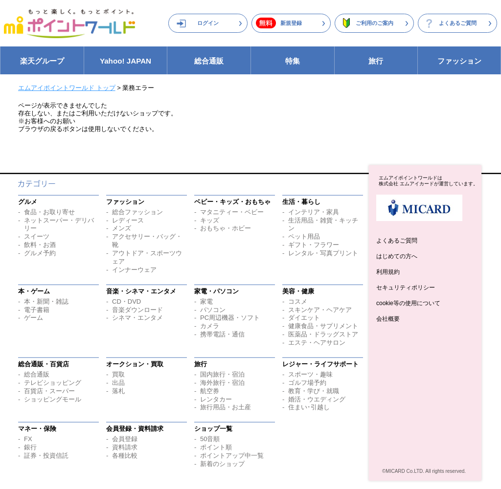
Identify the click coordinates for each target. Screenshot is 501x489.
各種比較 (124, 455)
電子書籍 (36, 309)
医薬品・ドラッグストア (323, 334)
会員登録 (124, 439)
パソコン (213, 309)
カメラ (209, 326)
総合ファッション (137, 212)
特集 (292, 61)
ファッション (459, 61)
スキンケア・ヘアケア (320, 309)
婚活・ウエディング (316, 399)
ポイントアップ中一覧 (232, 455)
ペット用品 (304, 236)
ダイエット (304, 317)
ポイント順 (216, 447)
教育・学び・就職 (313, 391)
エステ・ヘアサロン (316, 342)
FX (28, 439)
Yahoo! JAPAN (125, 61)
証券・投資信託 (46, 455)
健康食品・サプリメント (323, 326)
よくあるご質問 (458, 23)
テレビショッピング (52, 382)
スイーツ (36, 236)
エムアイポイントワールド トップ (66, 87)
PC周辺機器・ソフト (230, 317)
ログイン (208, 23)
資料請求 (124, 447)
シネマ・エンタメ (137, 317)
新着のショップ (222, 463)
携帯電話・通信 (222, 334)
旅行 (375, 61)
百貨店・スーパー (49, 391)
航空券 (209, 391)
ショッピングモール (52, 399)
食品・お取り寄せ (49, 212)
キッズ (209, 220)
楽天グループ (42, 61)
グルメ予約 (40, 253)
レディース (128, 220)
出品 (118, 382)
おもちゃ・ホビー (225, 228)
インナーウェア (134, 269)
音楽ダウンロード (137, 309)
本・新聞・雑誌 (46, 301)
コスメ (297, 301)
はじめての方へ (396, 256)
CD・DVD (126, 301)
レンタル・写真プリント (323, 253)
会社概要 (388, 318)
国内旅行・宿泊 (222, 374)
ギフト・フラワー (313, 244)
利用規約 (388, 271)
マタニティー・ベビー (232, 212)
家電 (206, 301)
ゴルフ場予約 (307, 382)
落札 (118, 391)
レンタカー (216, 399)
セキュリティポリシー (405, 287)
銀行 (30, 447)
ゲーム (33, 317)
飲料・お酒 (40, 244)
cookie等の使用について (408, 303)
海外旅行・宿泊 (222, 382)
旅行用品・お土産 (225, 407)
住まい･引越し (309, 407)
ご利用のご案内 (374, 23)
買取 (118, 374)
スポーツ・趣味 (310, 374)
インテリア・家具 (313, 212)
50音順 (210, 439)
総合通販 (209, 61)
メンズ (121, 228)
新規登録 (291, 23)
